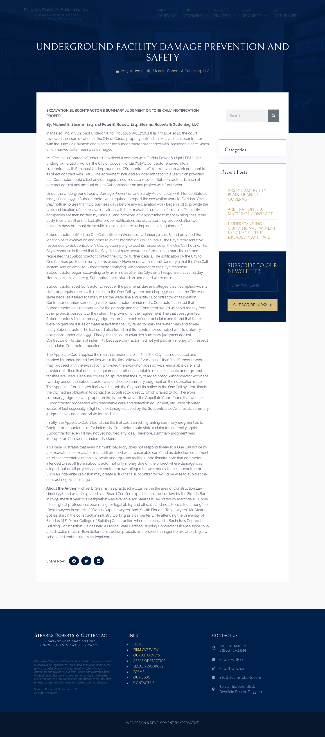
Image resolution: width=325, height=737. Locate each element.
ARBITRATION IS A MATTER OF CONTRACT (250, 211)
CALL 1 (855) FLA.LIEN (285, 13)
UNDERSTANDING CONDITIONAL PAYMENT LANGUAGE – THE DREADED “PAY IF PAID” (251, 231)
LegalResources (254, 13)
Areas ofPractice (224, 13)
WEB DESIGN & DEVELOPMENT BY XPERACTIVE (162, 723)
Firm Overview (167, 13)
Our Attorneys (195, 13)
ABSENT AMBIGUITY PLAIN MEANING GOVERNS (247, 195)
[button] (74, 560)
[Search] (273, 116)
